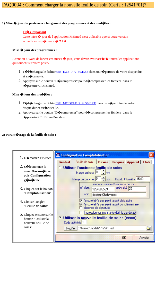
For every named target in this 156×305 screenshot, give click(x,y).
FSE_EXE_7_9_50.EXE (72, 72)
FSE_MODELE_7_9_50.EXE (76, 103)
